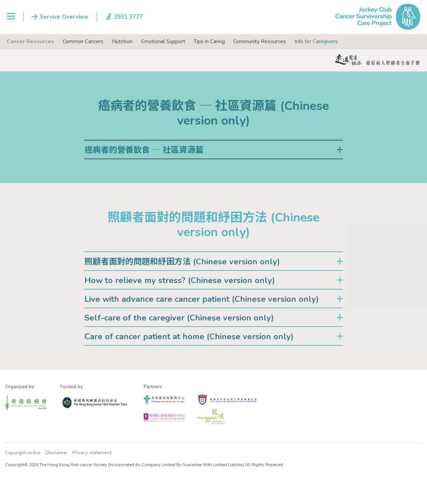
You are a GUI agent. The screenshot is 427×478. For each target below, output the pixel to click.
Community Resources (259, 41)
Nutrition (122, 41)
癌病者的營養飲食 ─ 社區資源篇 (144, 150)
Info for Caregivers (316, 41)
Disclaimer (56, 452)
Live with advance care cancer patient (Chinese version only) (201, 299)
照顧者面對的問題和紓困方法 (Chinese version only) (182, 261)
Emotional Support (163, 41)
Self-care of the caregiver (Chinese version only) (179, 317)
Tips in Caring (209, 41)
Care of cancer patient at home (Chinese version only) (189, 336)
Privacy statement (92, 452)
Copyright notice (23, 452)
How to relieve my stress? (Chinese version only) (179, 280)
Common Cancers (83, 41)
